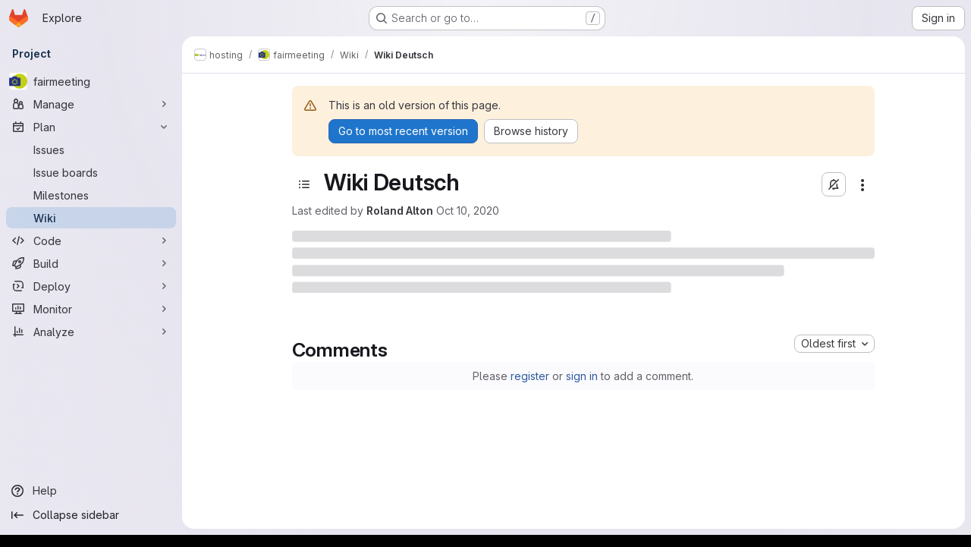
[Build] (91, 263)
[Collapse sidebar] (91, 515)
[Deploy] (91, 286)
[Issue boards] (91, 172)
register (530, 375)
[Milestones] (91, 195)
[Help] (91, 490)
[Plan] (91, 126)
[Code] (91, 240)
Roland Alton (399, 210)
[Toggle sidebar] (304, 184)
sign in (582, 375)
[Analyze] (91, 331)
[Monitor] (91, 308)
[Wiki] (91, 217)
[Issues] (91, 149)
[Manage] (91, 104)
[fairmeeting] (91, 81)
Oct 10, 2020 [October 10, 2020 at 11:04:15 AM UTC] (467, 210)
